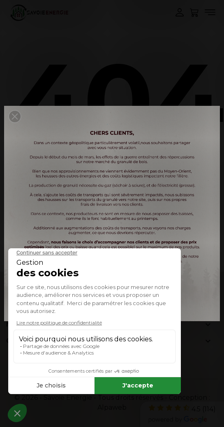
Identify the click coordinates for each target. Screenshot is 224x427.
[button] (14, 116)
